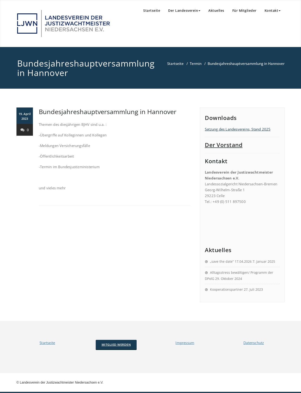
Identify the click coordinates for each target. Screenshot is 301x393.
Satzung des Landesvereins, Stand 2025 (237, 129)
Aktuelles (216, 10)
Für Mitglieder (244, 10)
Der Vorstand (223, 145)
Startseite (151, 10)
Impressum (184, 342)
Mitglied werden (116, 344)
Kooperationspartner (226, 289)
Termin (196, 63)
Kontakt (273, 10)
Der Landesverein (184, 10)
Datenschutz (253, 342)
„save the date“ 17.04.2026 (231, 261)
